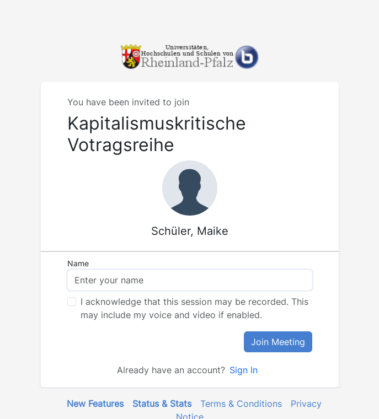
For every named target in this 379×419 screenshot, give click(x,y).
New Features (95, 403)
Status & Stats (161, 403)
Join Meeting (278, 341)
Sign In (243, 369)
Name (78, 263)
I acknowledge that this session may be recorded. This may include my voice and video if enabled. (194, 308)
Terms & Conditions (241, 403)
